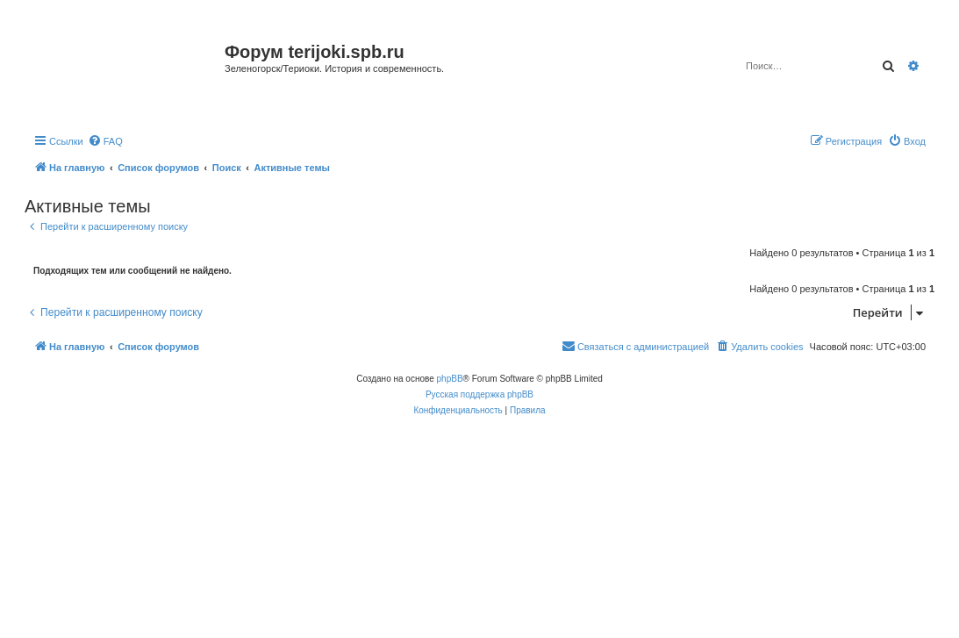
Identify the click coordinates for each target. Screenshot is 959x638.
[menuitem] (105, 141)
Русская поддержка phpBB (479, 394)
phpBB (450, 379)
